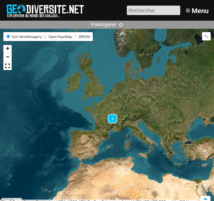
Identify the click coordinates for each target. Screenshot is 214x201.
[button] (110, 116)
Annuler (121, 25)
